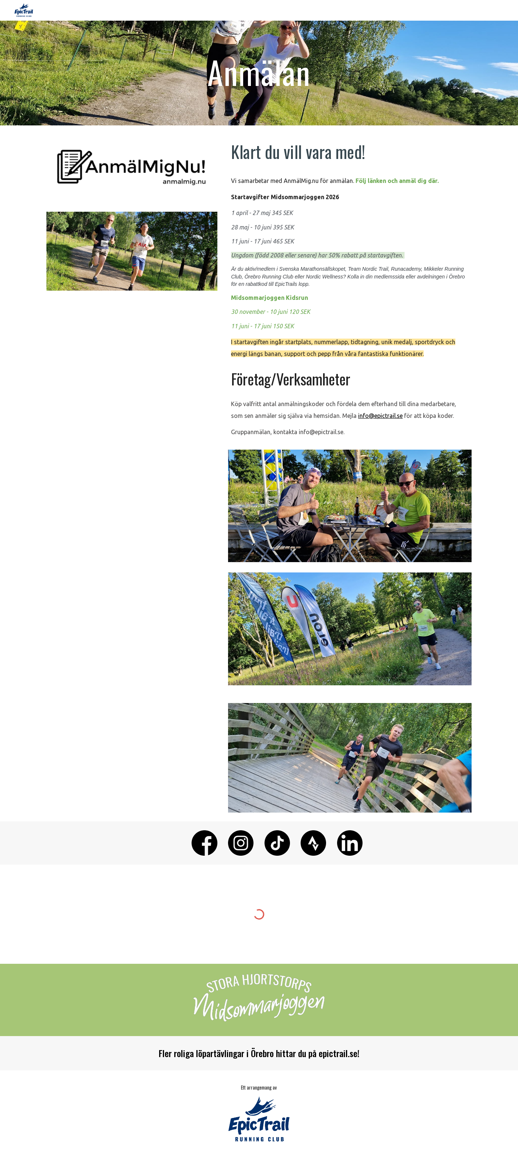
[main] (259, 73)
